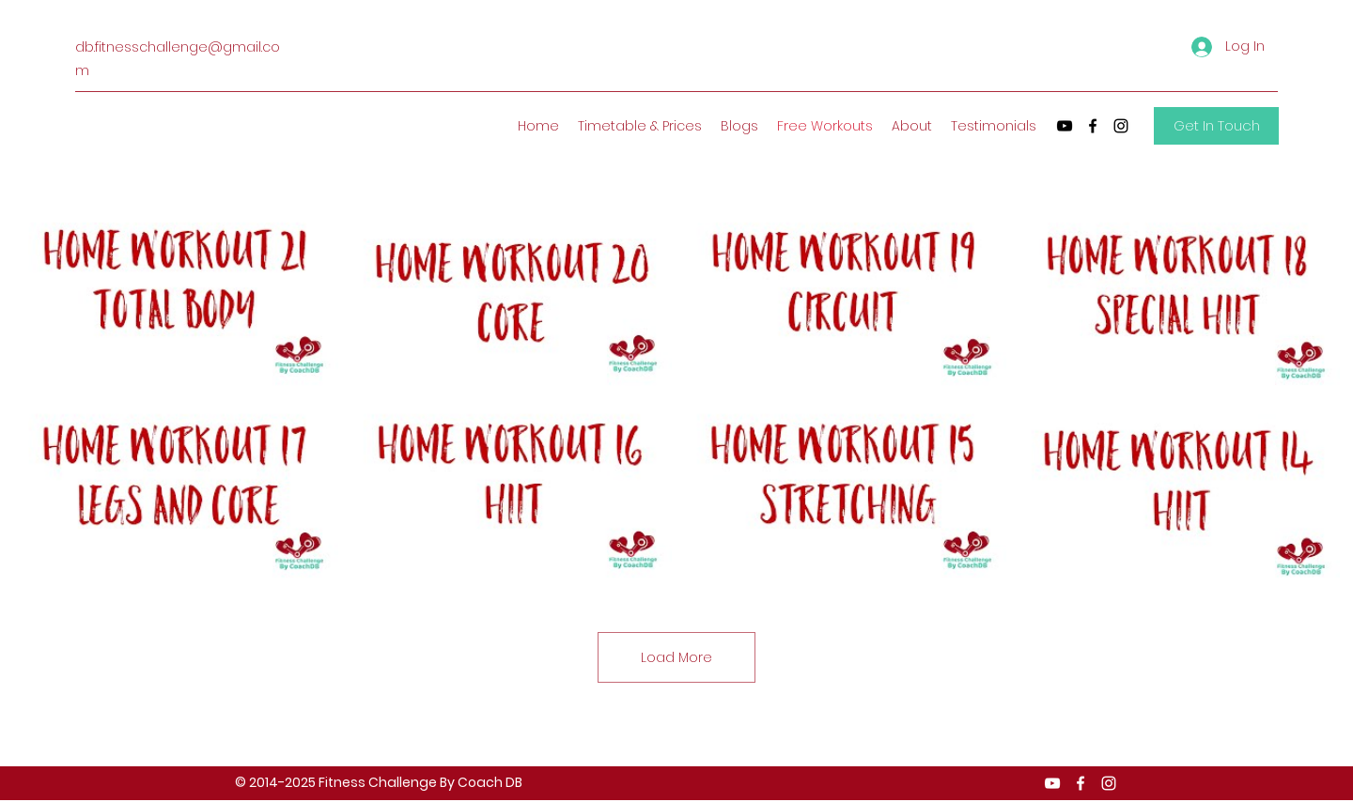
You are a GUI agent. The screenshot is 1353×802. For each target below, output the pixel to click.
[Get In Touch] (1216, 126)
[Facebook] (1092, 125)
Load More (676, 657)
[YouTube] (1064, 125)
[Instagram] (1121, 125)
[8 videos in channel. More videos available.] (676, 394)
